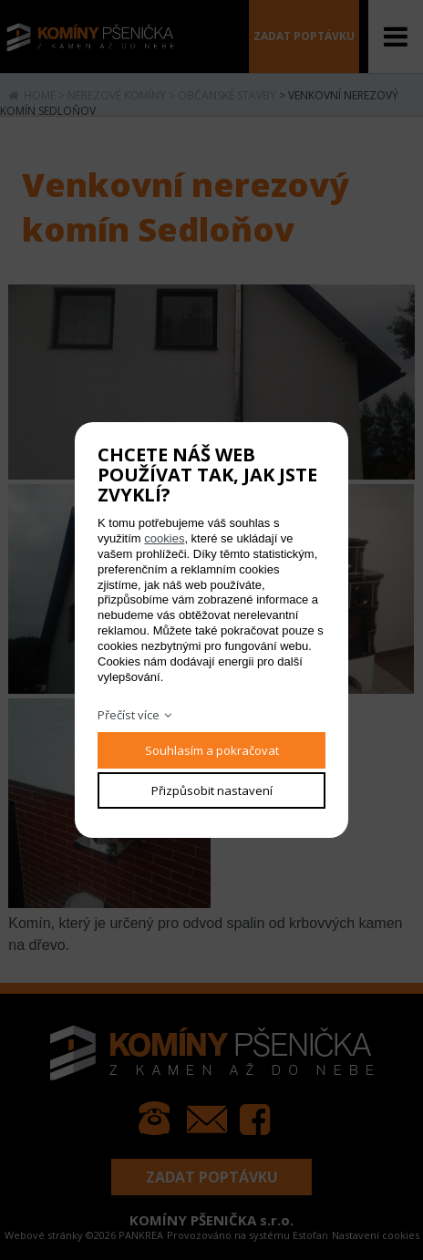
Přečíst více (129, 715)
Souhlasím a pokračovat (212, 750)
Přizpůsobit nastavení (212, 790)
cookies (164, 538)
